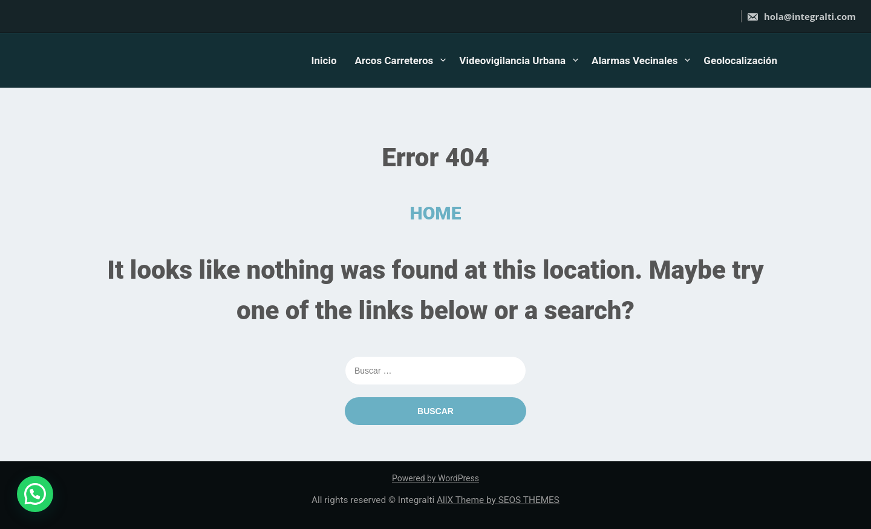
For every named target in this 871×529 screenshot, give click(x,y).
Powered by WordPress (435, 478)
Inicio (324, 60)
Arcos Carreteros (394, 60)
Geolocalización (740, 60)
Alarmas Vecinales (634, 60)
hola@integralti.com (801, 16)
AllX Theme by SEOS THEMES (498, 500)
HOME (436, 213)
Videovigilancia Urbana (512, 60)
